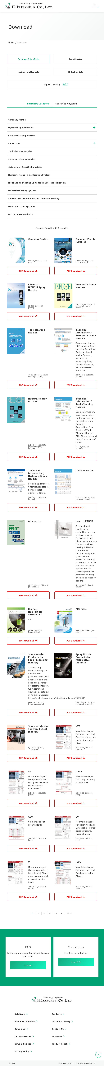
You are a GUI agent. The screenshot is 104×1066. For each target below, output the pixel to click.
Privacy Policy (22, 1051)
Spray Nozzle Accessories (21, 159)
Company (57, 1036)
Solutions (20, 1014)
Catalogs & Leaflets (28, 59)
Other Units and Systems (21, 206)
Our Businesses (23, 1036)
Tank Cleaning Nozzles (20, 151)
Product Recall (60, 1044)
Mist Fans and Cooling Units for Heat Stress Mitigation (38, 182)
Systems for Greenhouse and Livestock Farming (33, 198)
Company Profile (17, 119)
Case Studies (76, 58)
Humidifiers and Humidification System (29, 174)
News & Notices (23, 1044)
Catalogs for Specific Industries (25, 167)
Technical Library (61, 1021)
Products (57, 1014)
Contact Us (75, 962)
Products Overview (25, 1021)
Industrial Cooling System (22, 190)
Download (20, 1029)
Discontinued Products (20, 214)
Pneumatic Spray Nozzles (21, 135)
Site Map (12, 1063)
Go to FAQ (28, 965)
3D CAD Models (75, 71)
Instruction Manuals (28, 71)
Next (69, 913)
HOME (11, 43)
